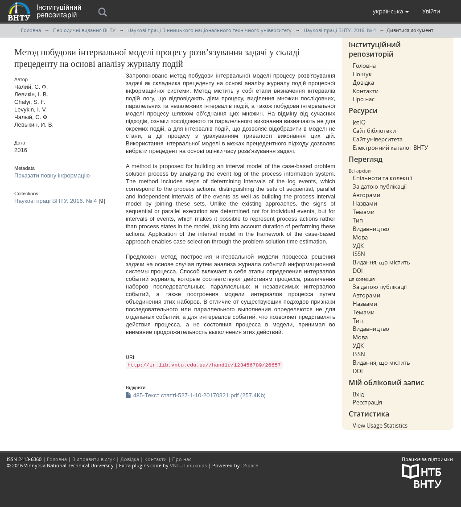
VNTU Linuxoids (188, 465)
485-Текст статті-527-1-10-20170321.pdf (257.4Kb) (196, 395)
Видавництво (371, 229)
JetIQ (359, 122)
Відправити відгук (93, 459)
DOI (358, 271)
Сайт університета (378, 139)
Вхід (358, 394)
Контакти (366, 91)
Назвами (365, 203)
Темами (364, 212)
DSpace (249, 465)
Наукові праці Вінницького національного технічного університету (210, 30)
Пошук (362, 74)
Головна (31, 30)
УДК (358, 246)
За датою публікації (380, 186)
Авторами (366, 195)
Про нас (364, 99)
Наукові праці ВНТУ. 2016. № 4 (340, 30)
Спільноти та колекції (382, 178)
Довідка (363, 82)
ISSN (359, 254)
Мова (360, 237)
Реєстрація (367, 402)
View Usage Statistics (380, 425)
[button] (391, 11)
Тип (358, 220)
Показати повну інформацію (52, 175)
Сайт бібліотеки (374, 131)
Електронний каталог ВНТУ (390, 148)
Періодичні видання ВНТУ (84, 30)
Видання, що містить (381, 262)
